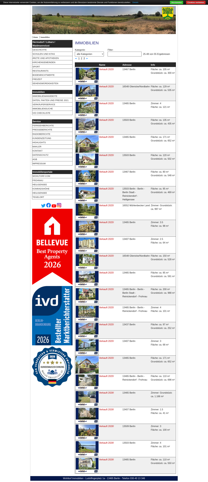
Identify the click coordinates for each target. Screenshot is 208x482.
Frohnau (37, 180)
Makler (36, 146)
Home (35, 37)
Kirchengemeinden (43, 62)
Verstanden (176, 2)
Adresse (126, 65)
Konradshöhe (41, 188)
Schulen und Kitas (43, 53)
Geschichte (39, 49)
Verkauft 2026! (106, 393)
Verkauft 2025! (106, 69)
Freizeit (37, 79)
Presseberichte (42, 129)
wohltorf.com (41, 176)
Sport (36, 66)
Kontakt (37, 150)
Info (153, 65)
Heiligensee (39, 184)
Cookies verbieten (195, 2)
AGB (34, 159)
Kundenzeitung (41, 138)
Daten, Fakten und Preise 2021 (50, 100)
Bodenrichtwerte (43, 74)
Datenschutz (40, 154)
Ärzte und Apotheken (45, 58)
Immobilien (45, 37)
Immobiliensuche (42, 108)
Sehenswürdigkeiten (45, 83)
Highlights (39, 142)
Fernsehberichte (43, 125)
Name (102, 65)
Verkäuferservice (43, 104)
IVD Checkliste (41, 112)
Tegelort (38, 197)
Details (135, 2)
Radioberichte (41, 134)
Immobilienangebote (44, 96)
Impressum (39, 163)
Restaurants (40, 70)
